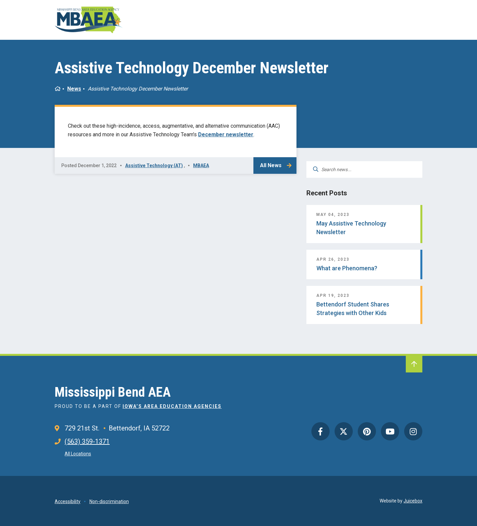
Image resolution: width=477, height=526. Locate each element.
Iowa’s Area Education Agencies (172, 406)
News (74, 89)
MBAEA (201, 165)
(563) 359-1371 (87, 441)
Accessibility (67, 501)
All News (271, 165)
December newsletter (225, 134)
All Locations (78, 453)
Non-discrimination (109, 501)
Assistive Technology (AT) (154, 165)
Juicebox (412, 500)
